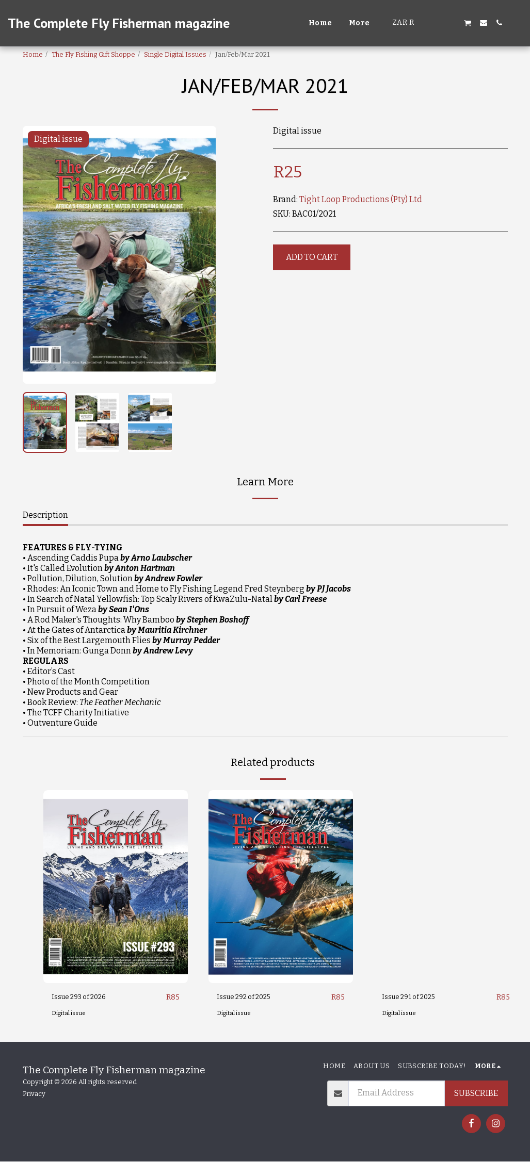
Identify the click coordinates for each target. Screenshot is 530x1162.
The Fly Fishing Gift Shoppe (93, 54)
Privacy (34, 1094)
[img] (115, 886)
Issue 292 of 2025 (249, 997)
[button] (436, 22)
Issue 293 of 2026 (84, 997)
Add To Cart (312, 257)
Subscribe (476, 1094)
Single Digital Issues (175, 54)
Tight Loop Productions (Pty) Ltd (360, 199)
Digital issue (70, 1014)
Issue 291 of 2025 (414, 997)
